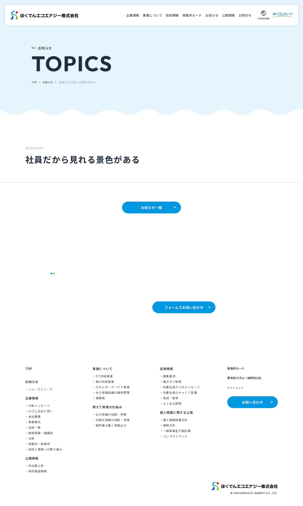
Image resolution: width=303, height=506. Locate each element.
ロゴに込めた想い (40, 411)
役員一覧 (34, 427)
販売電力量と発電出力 (111, 425)
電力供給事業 (105, 381)
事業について (152, 15)
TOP (34, 82)
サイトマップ (236, 389)
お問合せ (245, 15)
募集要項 (169, 376)
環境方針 (169, 425)
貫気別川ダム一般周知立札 (247, 378)
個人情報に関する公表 (176, 412)
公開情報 (228, 15)
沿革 (31, 438)
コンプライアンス (175, 436)
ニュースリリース (40, 389)
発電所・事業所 (39, 443)
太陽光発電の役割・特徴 (113, 419)
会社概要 (34, 416)
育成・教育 (171, 398)
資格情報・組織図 (40, 433)
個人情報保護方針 (175, 419)
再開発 (100, 398)
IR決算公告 (36, 465)
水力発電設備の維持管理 (113, 392)
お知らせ (211, 15)
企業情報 (132, 15)
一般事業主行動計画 (177, 430)
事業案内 (34, 422)
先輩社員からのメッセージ (181, 387)
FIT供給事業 (104, 376)
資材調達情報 (37, 471)
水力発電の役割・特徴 (111, 414)
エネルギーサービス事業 (113, 387)
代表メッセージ (39, 405)
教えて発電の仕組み (107, 406)
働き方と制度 (172, 381)
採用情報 (172, 15)
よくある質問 (172, 403)
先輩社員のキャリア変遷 (180, 392)
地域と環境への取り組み (45, 449)
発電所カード (192, 15)
